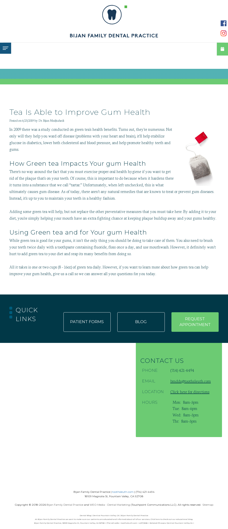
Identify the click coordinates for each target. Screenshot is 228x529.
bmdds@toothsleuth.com (190, 381)
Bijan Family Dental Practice (65, 504)
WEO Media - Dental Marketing (110, 504)
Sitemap (207, 504)
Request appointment (195, 321)
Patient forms (87, 321)
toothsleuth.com (123, 491)
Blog (141, 321)
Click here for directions (190, 391)
